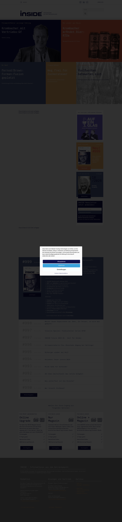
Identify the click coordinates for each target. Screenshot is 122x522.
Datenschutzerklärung (63, 273)
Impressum (56, 273)
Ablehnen (61, 265)
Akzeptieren (61, 261)
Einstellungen (61, 269)
